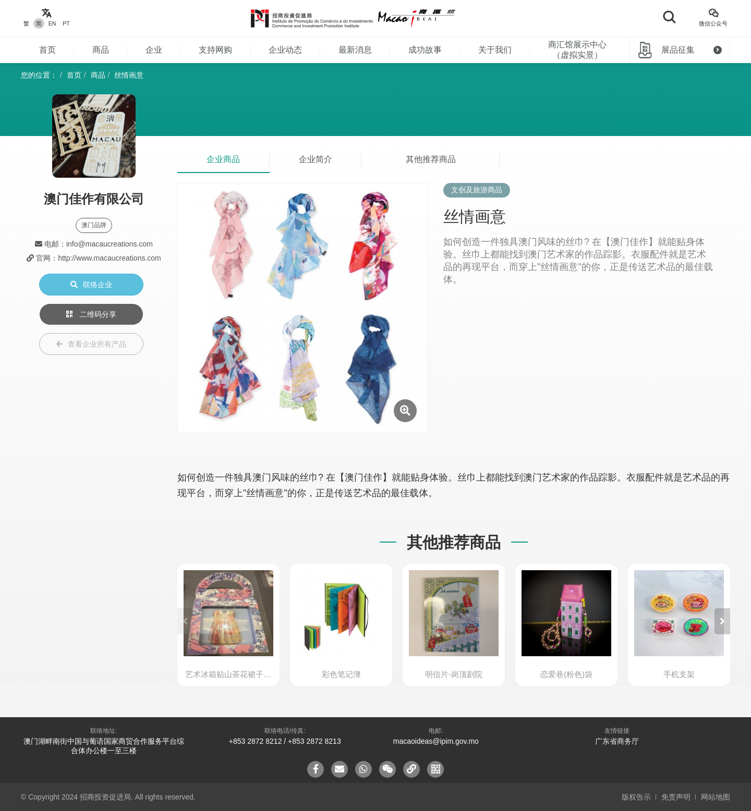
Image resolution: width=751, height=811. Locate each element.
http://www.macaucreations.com (109, 258)
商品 (100, 49)
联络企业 (91, 284)
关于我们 (495, 49)
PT (66, 23)
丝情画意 (128, 75)
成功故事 (425, 49)
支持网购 (215, 49)
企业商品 (223, 159)
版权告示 (636, 797)
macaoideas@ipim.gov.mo (436, 741)
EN (52, 23)
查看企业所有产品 (91, 344)
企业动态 (285, 49)
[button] (722, 621)
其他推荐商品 (431, 159)
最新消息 (355, 49)
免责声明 (676, 797)
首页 (47, 49)
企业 (154, 49)
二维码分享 (91, 314)
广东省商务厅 (617, 741)
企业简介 (315, 159)
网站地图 (715, 797)
